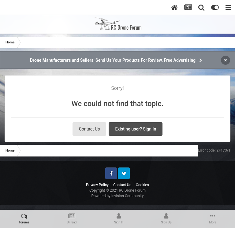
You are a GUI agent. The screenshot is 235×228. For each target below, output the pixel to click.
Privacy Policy (97, 185)
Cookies (142, 185)
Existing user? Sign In (135, 129)
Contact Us (89, 129)
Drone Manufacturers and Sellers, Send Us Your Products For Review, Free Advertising (113, 60)
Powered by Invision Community (117, 196)
